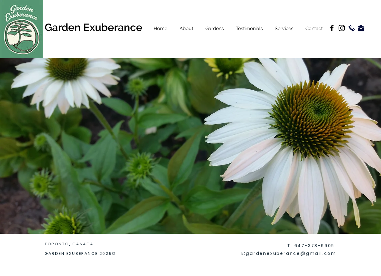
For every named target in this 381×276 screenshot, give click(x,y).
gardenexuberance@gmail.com (291, 253)
